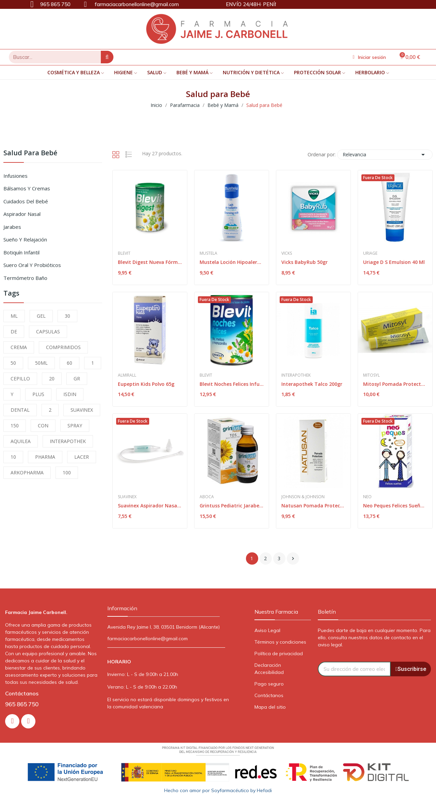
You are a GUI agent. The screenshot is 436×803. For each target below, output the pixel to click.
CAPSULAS (48, 331)
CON (43, 425)
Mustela (208, 253)
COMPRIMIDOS (63, 347)
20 (51, 378)
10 (13, 457)
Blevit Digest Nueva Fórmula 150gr (150, 262)
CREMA (19, 347)
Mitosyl (371, 375)
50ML (41, 363)
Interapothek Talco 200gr (311, 384)
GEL (41, 316)
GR (77, 378)
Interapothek (296, 375)
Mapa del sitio (270, 707)
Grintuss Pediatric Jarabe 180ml (232, 505)
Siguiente (293, 558)
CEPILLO (20, 378)
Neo (367, 497)
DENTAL (20, 410)
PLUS (38, 394)
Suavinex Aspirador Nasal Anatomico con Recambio (150, 505)
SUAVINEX (82, 410)
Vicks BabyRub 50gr (304, 262)
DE (14, 331)
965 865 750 (21, 704)
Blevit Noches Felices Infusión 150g (232, 384)
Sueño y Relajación (25, 239)
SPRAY (74, 425)
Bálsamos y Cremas (26, 188)
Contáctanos (268, 695)
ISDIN (69, 394)
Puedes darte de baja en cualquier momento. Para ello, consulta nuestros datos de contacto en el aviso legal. (374, 637)
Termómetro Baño (25, 277)
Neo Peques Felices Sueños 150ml (395, 505)
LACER (81, 457)
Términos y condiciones (280, 642)
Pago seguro (269, 684)
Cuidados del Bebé (25, 201)
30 (67, 316)
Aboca (207, 497)
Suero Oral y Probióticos (32, 265)
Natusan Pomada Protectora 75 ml (313, 505)
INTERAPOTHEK (68, 441)
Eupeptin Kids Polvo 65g (146, 384)
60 (69, 363)
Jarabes (12, 226)
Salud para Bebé (30, 153)
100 (67, 472)
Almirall (127, 375)
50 (13, 363)
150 (15, 425)
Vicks (286, 253)
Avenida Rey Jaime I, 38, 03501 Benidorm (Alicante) (163, 627)
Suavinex (127, 497)
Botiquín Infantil (21, 252)
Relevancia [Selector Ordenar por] (385, 155)
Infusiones (15, 175)
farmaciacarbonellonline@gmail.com (147, 638)
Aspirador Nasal (22, 213)
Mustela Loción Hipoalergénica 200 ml (232, 262)
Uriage (370, 253)
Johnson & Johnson (303, 497)
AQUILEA (21, 441)
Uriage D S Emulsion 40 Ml (394, 262)
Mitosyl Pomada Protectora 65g (395, 384)
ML (14, 316)
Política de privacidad (278, 653)
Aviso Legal (267, 630)
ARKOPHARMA (27, 472)
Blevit (124, 253)
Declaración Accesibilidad (269, 668)
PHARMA (45, 457)
